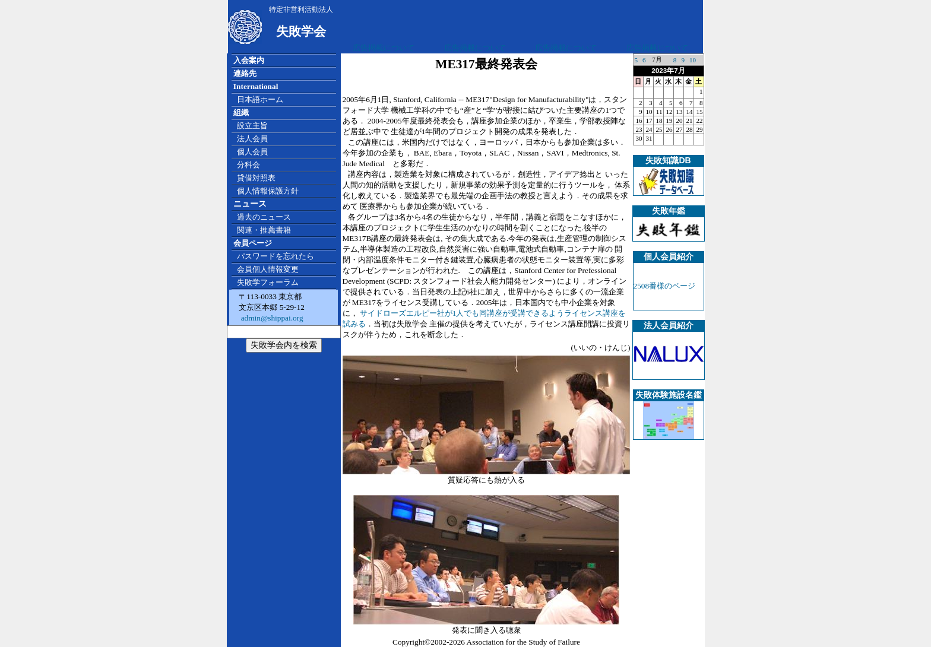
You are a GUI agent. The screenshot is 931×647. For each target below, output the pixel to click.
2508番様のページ (665, 285)
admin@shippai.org (271, 317)
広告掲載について (383, 47)
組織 (241, 112)
